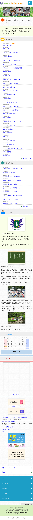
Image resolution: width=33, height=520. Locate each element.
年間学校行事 (5, 498)
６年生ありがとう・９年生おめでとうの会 (13, 79)
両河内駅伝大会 (7, 98)
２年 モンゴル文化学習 (9, 113)
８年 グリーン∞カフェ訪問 (10, 91)
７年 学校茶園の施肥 (9, 94)
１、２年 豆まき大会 (9, 125)
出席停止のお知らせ (7, 429)
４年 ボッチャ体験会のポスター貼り (13, 148)
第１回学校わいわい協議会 (10, 191)
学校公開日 (6, 136)
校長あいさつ (5, 483)
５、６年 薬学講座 (8, 144)
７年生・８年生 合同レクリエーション (13, 52)
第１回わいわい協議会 (9, 172)
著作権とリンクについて (8, 468)
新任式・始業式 (7, 71)
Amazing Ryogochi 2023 (8, 421)
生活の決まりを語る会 (9, 87)
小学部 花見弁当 (8, 56)
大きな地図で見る (16, 394)
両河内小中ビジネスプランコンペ (12, 121)
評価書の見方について (16, 406)
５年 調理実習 (7, 117)
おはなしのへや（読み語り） (10, 110)
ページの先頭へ (27, 504)
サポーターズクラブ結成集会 (10, 199)
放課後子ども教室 (8, 129)
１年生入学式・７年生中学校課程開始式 (13, 68)
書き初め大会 (6, 155)
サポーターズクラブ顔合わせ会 (11, 60)
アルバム (4, 493)
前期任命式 (6, 49)
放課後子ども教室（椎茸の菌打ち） (12, 83)
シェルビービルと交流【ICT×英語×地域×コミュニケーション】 (13, 195)
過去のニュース (27, 158)
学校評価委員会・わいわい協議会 (12, 180)
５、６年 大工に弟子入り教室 (11, 102)
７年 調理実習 (7, 152)
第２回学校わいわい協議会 (10, 184)
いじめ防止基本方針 (7, 427)
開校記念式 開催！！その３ (10, 203)
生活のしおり (5, 432)
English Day (6, 75)
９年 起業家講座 (8, 133)
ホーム (4, 478)
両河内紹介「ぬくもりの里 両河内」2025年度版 (15, 418)
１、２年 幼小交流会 (9, 140)
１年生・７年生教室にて (9, 64)
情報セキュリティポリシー (9, 472)
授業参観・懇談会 (8, 45)
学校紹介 (4, 488)
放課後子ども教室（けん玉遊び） (12, 106)
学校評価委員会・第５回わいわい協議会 (13, 169)
